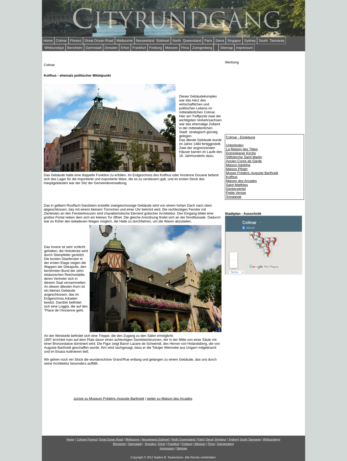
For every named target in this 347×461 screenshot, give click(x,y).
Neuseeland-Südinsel (155, 439)
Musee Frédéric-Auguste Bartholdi (252, 173)
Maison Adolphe (238, 165)
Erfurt (125, 48)
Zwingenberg (202, 48)
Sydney (250, 41)
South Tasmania (271, 41)
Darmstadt (94, 48)
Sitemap (226, 48)
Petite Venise (236, 193)
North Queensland (186, 41)
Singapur (234, 41)
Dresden (111, 48)
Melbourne (125, 41)
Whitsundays (54, 48)
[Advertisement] (264, 97)
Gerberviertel (236, 189)
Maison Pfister (237, 169)
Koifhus (231, 177)
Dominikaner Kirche (241, 153)
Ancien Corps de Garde (244, 161)
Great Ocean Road (99, 41)
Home (48, 41)
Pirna (185, 48)
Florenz (75, 41)
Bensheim (75, 48)
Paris (208, 41)
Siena (219, 41)
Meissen (171, 48)
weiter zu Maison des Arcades (169, 399)
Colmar (61, 41)
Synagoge (234, 197)
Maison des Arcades (241, 181)
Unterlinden (235, 145)
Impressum (244, 48)
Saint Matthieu (237, 185)
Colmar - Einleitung (240, 137)
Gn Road (111, 439)
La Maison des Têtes (242, 149)
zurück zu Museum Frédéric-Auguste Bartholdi (109, 399)
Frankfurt (139, 48)
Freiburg (155, 48)
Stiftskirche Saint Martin (244, 157)
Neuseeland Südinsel (152, 41)
